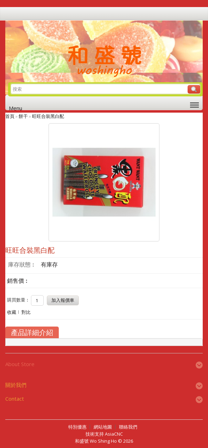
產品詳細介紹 (32, 332)
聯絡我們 (128, 427)
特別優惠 (77, 427)
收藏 (11, 312)
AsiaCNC (114, 434)
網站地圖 (103, 427)
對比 (26, 312)
